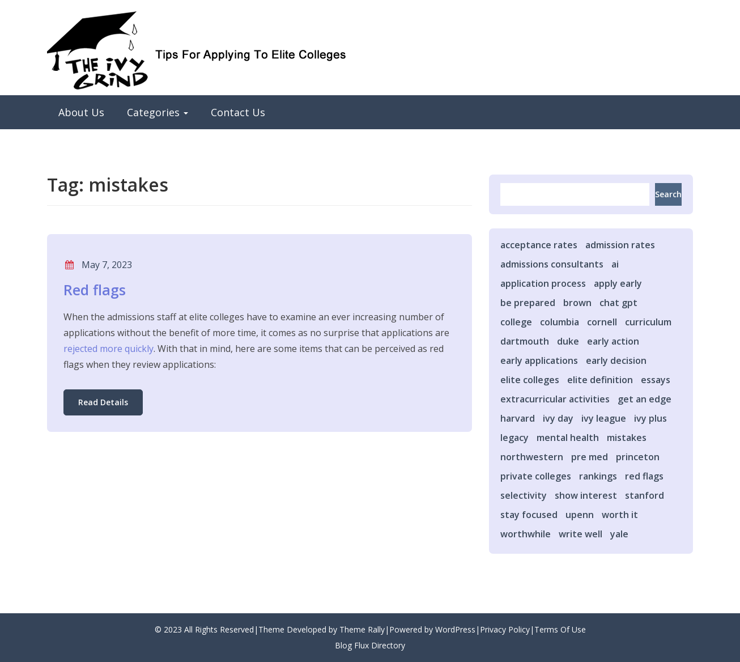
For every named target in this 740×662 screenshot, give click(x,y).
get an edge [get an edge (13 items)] (644, 399)
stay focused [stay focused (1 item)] (529, 514)
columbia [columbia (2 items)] (559, 322)
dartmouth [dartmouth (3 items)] (524, 341)
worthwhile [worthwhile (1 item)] (525, 534)
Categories (157, 112)
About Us (81, 112)
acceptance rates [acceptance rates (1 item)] (538, 245)
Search (668, 194)
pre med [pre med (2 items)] (589, 457)
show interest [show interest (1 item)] (586, 495)
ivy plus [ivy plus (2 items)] (650, 418)
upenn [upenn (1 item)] (579, 514)
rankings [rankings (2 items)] (598, 476)
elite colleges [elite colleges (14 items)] (529, 380)
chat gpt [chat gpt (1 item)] (618, 302)
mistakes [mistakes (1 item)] (627, 437)
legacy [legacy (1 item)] (514, 437)
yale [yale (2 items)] (619, 534)
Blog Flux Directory (370, 645)
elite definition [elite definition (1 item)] (600, 380)
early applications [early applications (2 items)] (539, 360)
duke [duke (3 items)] (568, 341)
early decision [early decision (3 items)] (616, 360)
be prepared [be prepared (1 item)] (527, 302)
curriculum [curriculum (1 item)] (648, 322)
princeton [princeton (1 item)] (638, 457)
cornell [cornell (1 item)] (602, 322)
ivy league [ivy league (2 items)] (603, 418)
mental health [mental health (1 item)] (568, 437)
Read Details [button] (103, 402)
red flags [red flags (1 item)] (644, 476)
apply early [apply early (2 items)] (618, 283)
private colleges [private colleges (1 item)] (535, 476)
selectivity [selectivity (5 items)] (523, 495)
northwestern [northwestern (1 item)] (531, 457)
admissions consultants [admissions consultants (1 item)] (551, 264)
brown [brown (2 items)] (577, 302)
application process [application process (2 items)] (543, 283)
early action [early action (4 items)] (613, 341)
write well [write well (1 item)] (580, 534)
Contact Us (238, 112)
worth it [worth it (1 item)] (620, 514)
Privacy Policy (505, 629)
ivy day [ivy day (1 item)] (558, 418)
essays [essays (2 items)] (655, 380)
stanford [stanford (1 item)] (644, 495)
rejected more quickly (108, 348)
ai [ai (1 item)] (615, 264)
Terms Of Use (560, 629)
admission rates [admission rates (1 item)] (620, 245)
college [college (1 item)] (516, 322)
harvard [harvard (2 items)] (517, 418)
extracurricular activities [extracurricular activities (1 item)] (555, 399)
